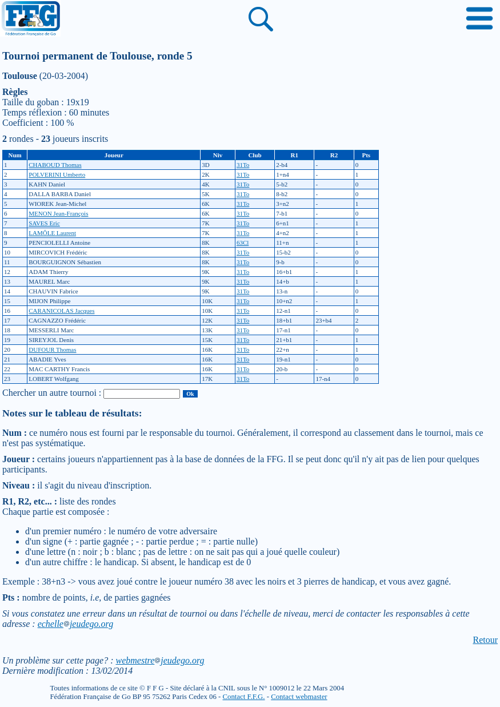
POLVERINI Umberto (57, 174)
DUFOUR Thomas (52, 349)
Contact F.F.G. (243, 697)
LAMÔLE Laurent (52, 232)
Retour (485, 640)
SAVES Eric (44, 223)
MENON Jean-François (58, 213)
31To (243, 164)
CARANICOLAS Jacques (61, 310)
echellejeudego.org (76, 624)
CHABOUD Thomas (55, 164)
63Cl (243, 242)
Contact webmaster (299, 697)
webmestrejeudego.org (159, 660)
